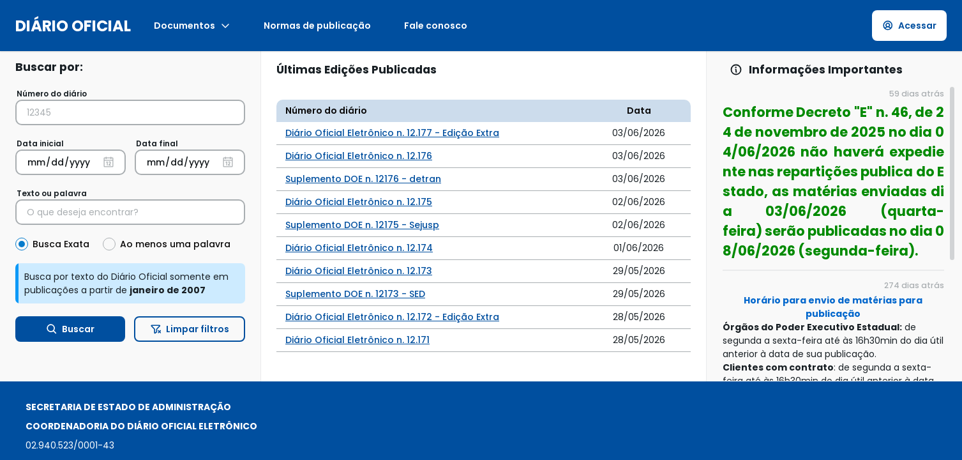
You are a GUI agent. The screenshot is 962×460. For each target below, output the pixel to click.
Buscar (70, 329)
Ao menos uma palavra (175, 244)
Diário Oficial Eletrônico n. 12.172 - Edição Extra (392, 316)
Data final (157, 143)
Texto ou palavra (52, 193)
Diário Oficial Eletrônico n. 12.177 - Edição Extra (392, 132)
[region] (834, 233)
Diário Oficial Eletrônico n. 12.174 (359, 247)
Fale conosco (435, 25)
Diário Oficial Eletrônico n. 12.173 (358, 270)
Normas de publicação (317, 25)
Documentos (192, 25)
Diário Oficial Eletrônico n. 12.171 (357, 340)
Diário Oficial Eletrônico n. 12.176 (358, 156)
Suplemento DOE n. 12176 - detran (363, 178)
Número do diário (52, 93)
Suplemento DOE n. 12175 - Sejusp (362, 224)
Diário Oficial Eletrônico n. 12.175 (358, 201)
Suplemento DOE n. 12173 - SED (355, 294)
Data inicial (40, 143)
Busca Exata (61, 244)
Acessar (909, 25)
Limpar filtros (190, 329)
